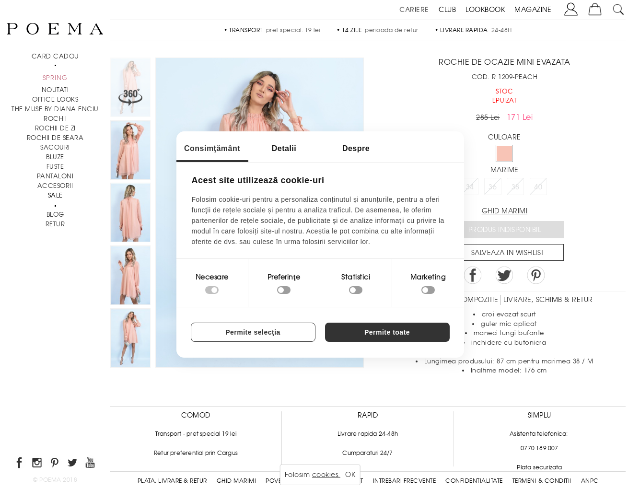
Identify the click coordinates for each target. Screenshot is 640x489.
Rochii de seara (55, 137)
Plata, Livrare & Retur (172, 480)
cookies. (326, 474)
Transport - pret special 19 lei (195, 434)
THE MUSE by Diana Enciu (55, 109)
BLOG (55, 214)
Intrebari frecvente (404, 480)
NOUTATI (55, 89)
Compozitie (477, 299)
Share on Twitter (504, 275)
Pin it (536, 275)
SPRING (55, 78)
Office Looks (55, 99)
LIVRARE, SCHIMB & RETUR (548, 299)
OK (350, 474)
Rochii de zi (55, 128)
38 (516, 187)
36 (493, 187)
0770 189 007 (539, 448)
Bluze (55, 157)
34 (470, 187)
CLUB (447, 9)
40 (538, 187)
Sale (55, 195)
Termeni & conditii (541, 480)
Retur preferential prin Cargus (196, 453)
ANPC (590, 480)
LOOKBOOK (485, 9)
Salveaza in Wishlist (507, 252)
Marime (504, 170)
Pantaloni (55, 176)
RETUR (55, 224)
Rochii (55, 118)
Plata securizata (539, 467)
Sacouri (55, 147)
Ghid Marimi (236, 480)
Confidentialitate (474, 480)
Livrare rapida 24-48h (367, 434)
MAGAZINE (532, 9)
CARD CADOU (55, 56)
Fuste (55, 166)
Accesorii (55, 185)
